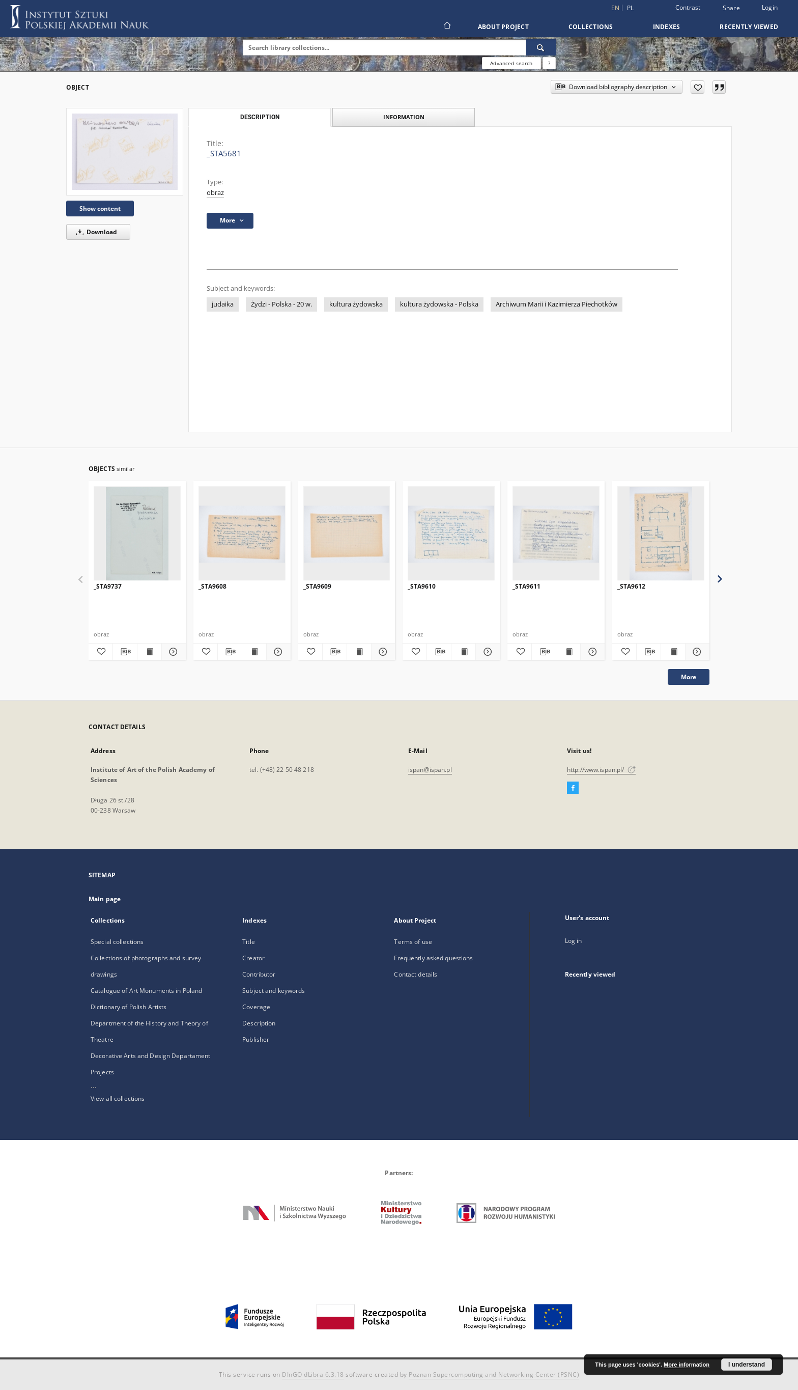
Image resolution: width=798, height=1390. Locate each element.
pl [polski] (630, 8)
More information (686, 1364)
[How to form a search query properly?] (549, 63)
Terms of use (413, 941)
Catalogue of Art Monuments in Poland (146, 990)
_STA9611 (526, 586)
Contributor (258, 974)
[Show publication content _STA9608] (254, 651)
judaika (223, 304)
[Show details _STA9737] (172, 651)
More (688, 677)
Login (770, 7)
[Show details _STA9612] (696, 651)
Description (258, 1023)
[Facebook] (573, 788)
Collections (590, 26)
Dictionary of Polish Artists (128, 1007)
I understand (746, 1364)
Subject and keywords (273, 990)
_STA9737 (108, 586)
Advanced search (511, 63)
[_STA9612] (661, 534)
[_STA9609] (347, 534)
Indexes (666, 26)
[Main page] (446, 26)
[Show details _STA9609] (382, 651)
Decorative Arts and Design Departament (151, 1055)
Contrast (688, 7)
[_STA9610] (451, 534)
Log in (573, 940)
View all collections (118, 1098)
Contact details (415, 974)
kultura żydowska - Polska (439, 304)
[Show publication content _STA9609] (359, 651)
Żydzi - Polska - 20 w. (281, 304)
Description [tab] (259, 117)
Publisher (255, 1039)
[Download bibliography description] (125, 651)
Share (731, 8)
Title (248, 941)
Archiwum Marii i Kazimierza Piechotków (556, 304)
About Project (503, 26)
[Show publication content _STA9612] (673, 651)
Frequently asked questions (433, 958)
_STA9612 (631, 586)
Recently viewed (749, 26)
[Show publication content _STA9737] (149, 651)
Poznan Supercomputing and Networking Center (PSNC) (494, 1374)
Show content (100, 208)
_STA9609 (317, 586)
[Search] (541, 47)
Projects (102, 1072)
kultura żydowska (356, 304)
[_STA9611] (556, 534)
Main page (105, 899)
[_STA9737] (137, 534)
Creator (253, 958)
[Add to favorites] (697, 87)
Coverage (256, 1007)
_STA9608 (212, 586)
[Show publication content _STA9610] (463, 651)
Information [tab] (403, 117)
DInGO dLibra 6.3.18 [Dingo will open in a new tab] (313, 1374)
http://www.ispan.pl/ (601, 769)
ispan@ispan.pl (430, 769)
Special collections (117, 941)
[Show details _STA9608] (277, 651)
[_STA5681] (125, 152)
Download (95, 232)
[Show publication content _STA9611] (568, 651)
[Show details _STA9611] (591, 651)
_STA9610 (422, 586)
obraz (215, 192)
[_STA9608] (242, 534)
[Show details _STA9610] (486, 651)
